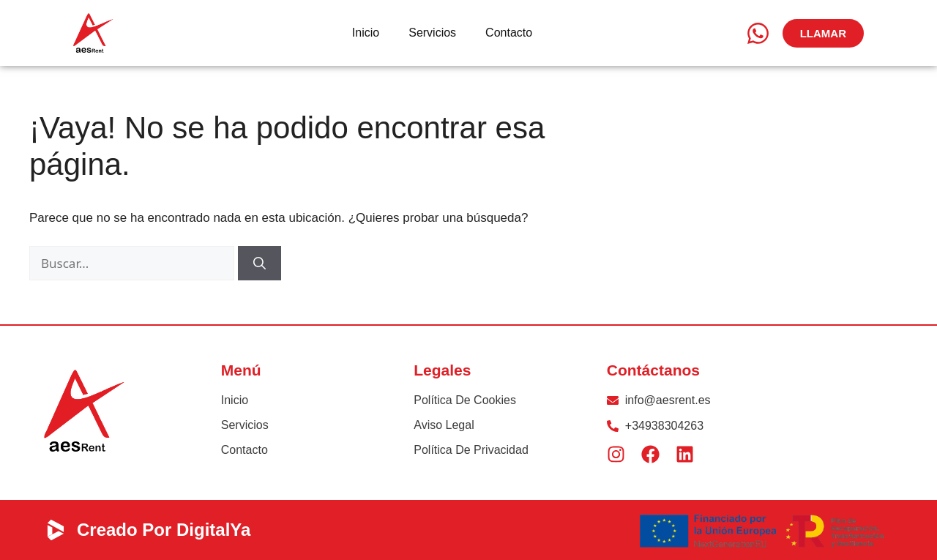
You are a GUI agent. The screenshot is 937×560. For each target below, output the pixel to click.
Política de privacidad (471, 450)
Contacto (508, 32)
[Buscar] (259, 263)
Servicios (432, 32)
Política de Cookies (465, 400)
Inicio (365, 32)
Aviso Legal (444, 425)
